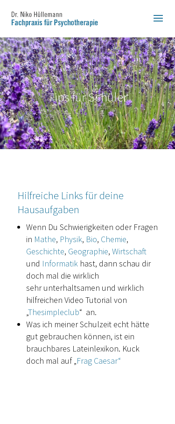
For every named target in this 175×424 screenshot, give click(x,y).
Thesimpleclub (53, 312)
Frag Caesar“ (99, 360)
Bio (91, 239)
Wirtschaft (129, 251)
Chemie (113, 239)
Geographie (88, 251)
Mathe (45, 239)
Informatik (60, 263)
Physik (71, 239)
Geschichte (45, 251)
